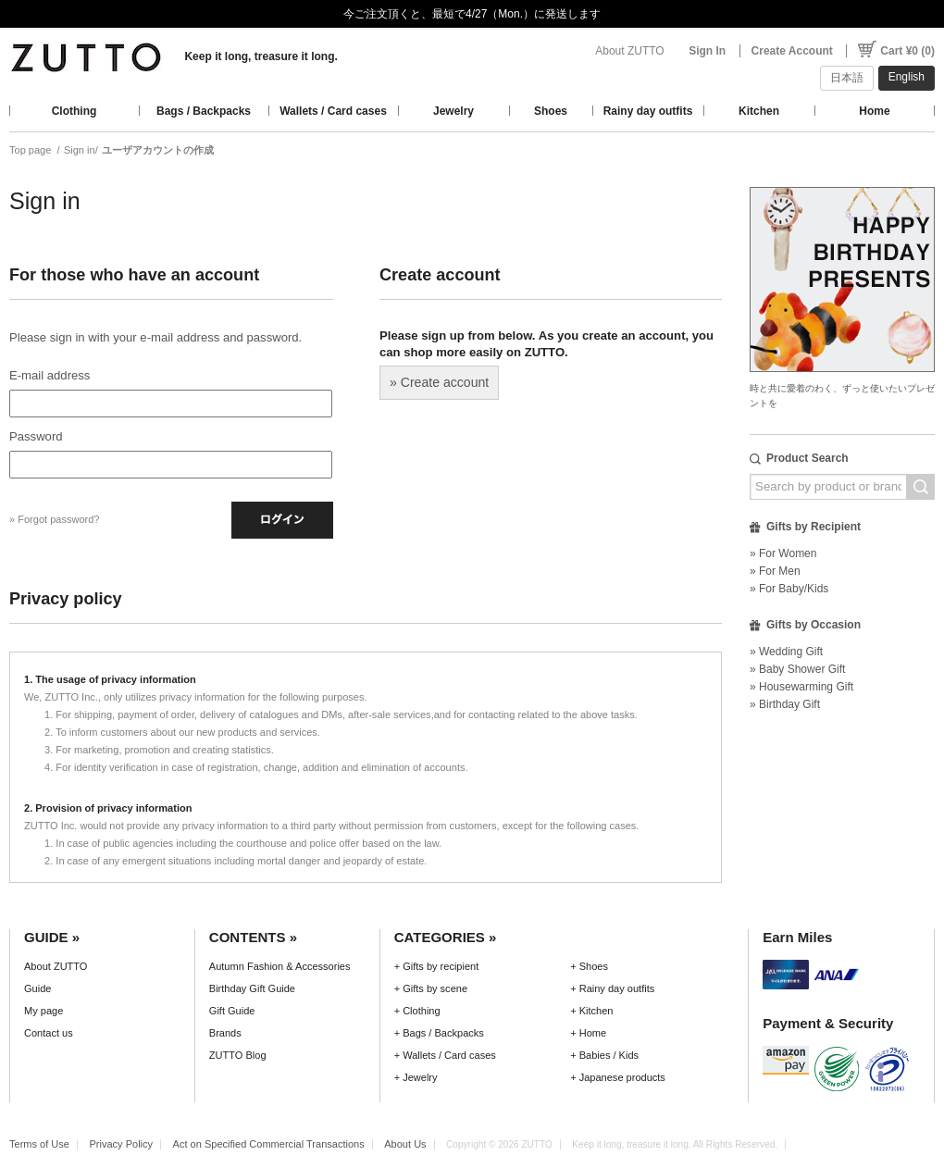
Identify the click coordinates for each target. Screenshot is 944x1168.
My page (43, 1010)
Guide (37, 988)
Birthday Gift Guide (252, 988)
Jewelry (453, 111)
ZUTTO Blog (238, 1055)
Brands (225, 1032)
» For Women (783, 553)
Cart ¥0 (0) (907, 50)
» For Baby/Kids (789, 588)
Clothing (74, 111)
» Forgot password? (54, 519)
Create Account (792, 50)
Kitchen (759, 111)
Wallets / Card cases (333, 111)
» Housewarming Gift (801, 686)
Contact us (48, 1032)
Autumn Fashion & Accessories (280, 966)
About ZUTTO (629, 50)
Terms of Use (39, 1143)
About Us (405, 1143)
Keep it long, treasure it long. (260, 56)
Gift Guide (232, 1010)
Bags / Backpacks (203, 111)
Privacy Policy (121, 1143)
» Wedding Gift (786, 651)
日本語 (846, 77)
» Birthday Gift (785, 704)
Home (874, 111)
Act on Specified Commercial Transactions (269, 1143)
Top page (30, 149)
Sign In (707, 50)
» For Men (775, 571)
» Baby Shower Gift (797, 669)
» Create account (439, 382)
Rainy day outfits (648, 111)
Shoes (550, 111)
